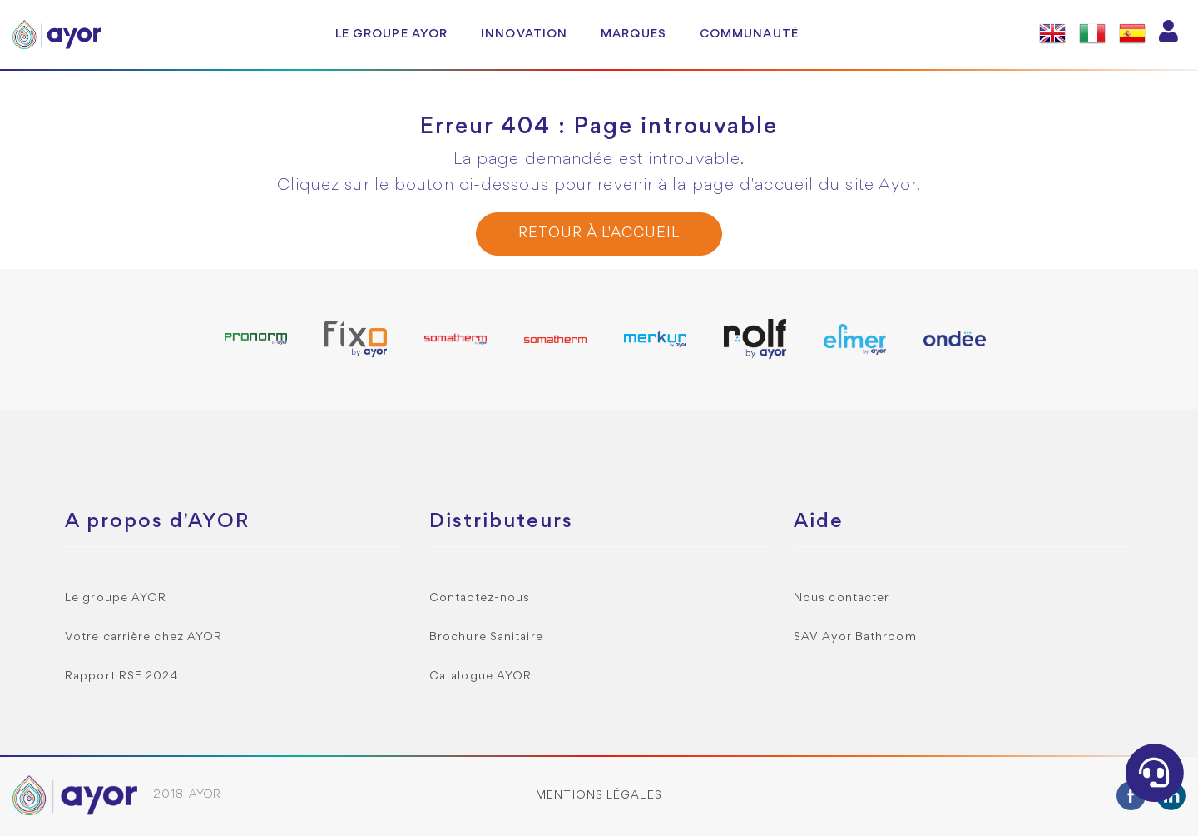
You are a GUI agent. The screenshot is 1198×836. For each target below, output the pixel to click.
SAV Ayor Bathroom (855, 637)
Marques (633, 34)
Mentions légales (599, 795)
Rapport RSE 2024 (122, 676)
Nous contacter (841, 598)
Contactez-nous (479, 598)
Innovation (524, 34)
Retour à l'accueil (598, 233)
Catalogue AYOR (480, 676)
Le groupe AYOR (391, 34)
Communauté (749, 34)
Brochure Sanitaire (486, 637)
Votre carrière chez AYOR (143, 637)
